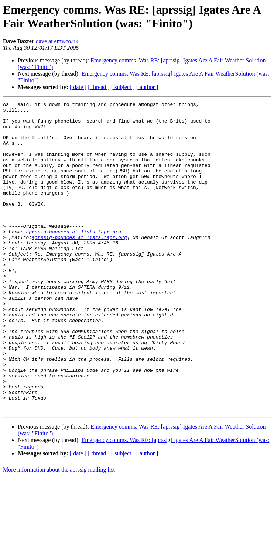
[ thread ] (99, 87)
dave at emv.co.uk (57, 41)
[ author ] (147, 87)
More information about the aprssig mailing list (59, 531)
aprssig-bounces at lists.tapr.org (73, 258)
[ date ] (78, 87)
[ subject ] (123, 87)
